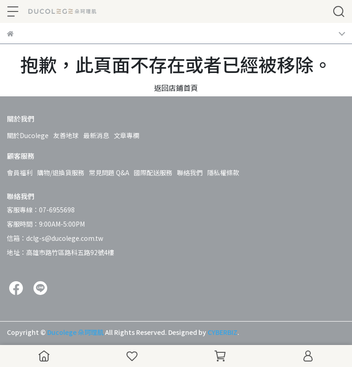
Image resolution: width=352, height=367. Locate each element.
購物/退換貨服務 (60, 172)
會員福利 (20, 172)
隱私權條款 (223, 172)
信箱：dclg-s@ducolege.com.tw (55, 238)
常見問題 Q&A (109, 172)
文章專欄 (126, 135)
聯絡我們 (190, 172)
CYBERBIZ (222, 332)
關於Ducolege (28, 135)
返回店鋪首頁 (176, 87)
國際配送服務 (153, 172)
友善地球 (66, 135)
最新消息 (96, 135)
